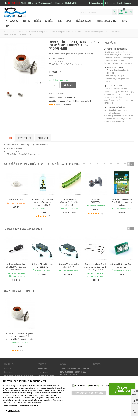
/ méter (74, 212)
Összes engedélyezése (122, 389)
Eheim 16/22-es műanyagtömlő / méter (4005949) (69, 202)
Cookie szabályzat (10, 406)
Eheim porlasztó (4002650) (95, 200)
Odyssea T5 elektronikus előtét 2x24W (42, 265)
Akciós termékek (44, 369)
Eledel (59, 20)
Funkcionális (80, 386)
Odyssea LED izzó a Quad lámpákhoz (121, 265)
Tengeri (8, 25)
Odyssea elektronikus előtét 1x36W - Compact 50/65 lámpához (16, 267)
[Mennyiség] (54, 85)
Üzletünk (7, 369)
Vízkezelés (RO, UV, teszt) (106, 20)
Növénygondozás (83, 20)
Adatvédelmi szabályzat (29, 406)
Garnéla (49, 20)
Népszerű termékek (46, 375)
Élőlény (37, 20)
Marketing (105, 386)
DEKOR (68, 20)
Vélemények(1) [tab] (43, 138)
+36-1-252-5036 (13, 3)
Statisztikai (93, 386)
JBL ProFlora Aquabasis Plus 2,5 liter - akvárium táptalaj (122, 202)
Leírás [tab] (9, 138)
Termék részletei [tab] (24, 138)
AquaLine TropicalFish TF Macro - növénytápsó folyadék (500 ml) (42, 202)
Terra (124, 20)
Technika (26, 20)
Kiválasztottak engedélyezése (89, 393)
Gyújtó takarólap (16, 199)
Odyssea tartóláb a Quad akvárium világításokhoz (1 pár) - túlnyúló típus (95, 267)
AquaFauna (70, 97)
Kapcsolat (8, 372)
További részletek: (13, 411)
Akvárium (14, 20)
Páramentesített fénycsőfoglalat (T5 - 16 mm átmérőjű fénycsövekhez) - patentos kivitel (19, 336)
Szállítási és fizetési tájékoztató (18, 375)
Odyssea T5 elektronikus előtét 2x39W (68, 265)
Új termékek (43, 372)
